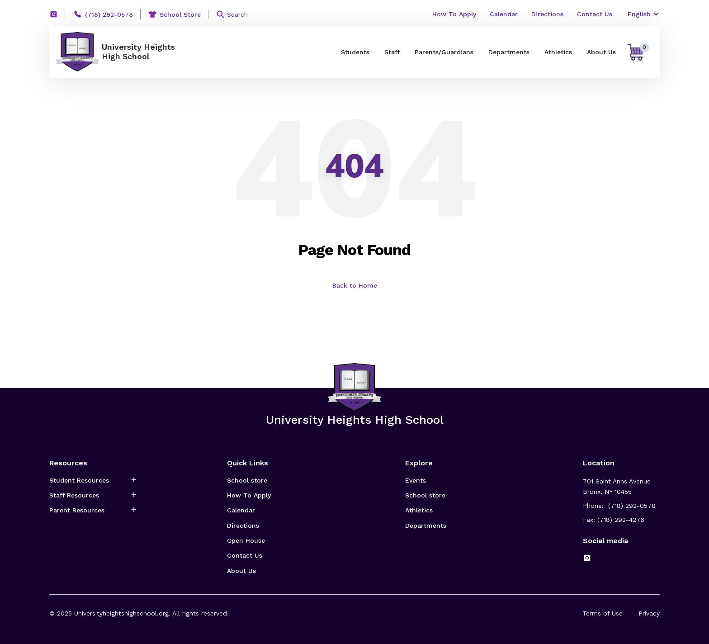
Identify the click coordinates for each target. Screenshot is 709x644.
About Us (600, 51)
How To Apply (454, 14)
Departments (508, 51)
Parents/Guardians (443, 51)
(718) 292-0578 (109, 14)
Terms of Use (602, 613)
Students (354, 51)
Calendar (504, 14)
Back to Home (354, 285)
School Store (180, 14)
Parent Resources (76, 510)
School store (247, 480)
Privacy (649, 613)
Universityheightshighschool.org (121, 613)
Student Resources (79, 480)
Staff (391, 51)
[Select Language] (643, 14)
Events (415, 480)
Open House (246, 540)
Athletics (558, 51)
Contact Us (594, 14)
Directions (547, 14)
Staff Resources (74, 495)
